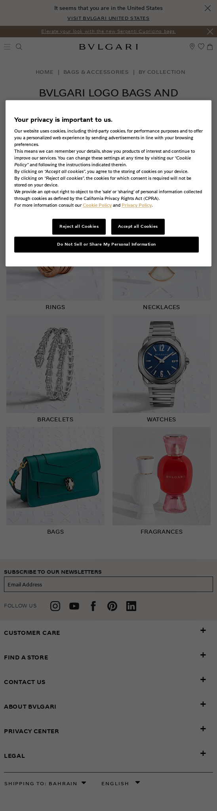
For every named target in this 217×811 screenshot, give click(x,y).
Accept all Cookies (138, 226)
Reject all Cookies (79, 226)
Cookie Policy (97, 205)
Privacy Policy (137, 205)
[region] (109, 183)
